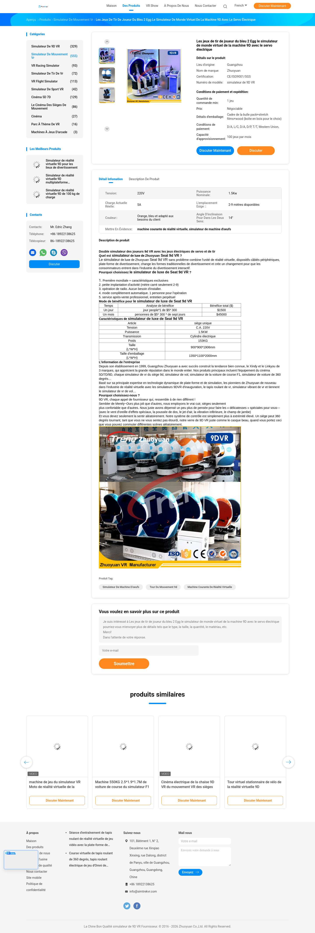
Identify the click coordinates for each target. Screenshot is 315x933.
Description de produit (144, 179)
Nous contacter (36, 871)
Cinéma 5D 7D (54, 97)
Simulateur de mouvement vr (54, 55)
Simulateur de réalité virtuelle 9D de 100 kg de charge (63, 193)
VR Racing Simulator (54, 65)
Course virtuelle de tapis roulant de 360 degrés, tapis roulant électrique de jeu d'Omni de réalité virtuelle (91, 859)
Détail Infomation (111, 179)
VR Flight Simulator (54, 81)
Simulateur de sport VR (54, 89)
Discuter (54, 264)
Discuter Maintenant (272, 6)
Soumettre (124, 663)
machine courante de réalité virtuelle (209, 587)
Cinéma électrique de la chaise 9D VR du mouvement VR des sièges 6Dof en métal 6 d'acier (187, 787)
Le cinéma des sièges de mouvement (54, 106)
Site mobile (34, 877)
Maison (31, 841)
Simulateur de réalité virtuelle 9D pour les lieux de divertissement (61, 164)
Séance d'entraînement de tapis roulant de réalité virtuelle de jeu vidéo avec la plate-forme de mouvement (91, 839)
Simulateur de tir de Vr (54, 73)
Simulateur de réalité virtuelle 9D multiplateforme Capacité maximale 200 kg (62, 179)
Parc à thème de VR (54, 124)
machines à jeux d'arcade (54, 132)
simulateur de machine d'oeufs (121, 587)
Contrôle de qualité (39, 865)
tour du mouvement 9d (163, 587)
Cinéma (54, 116)
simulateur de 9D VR (54, 46)
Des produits (35, 847)
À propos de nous (38, 853)
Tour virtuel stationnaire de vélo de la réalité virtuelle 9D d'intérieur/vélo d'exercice (254, 787)
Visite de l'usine (36, 859)
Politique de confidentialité (36, 887)
